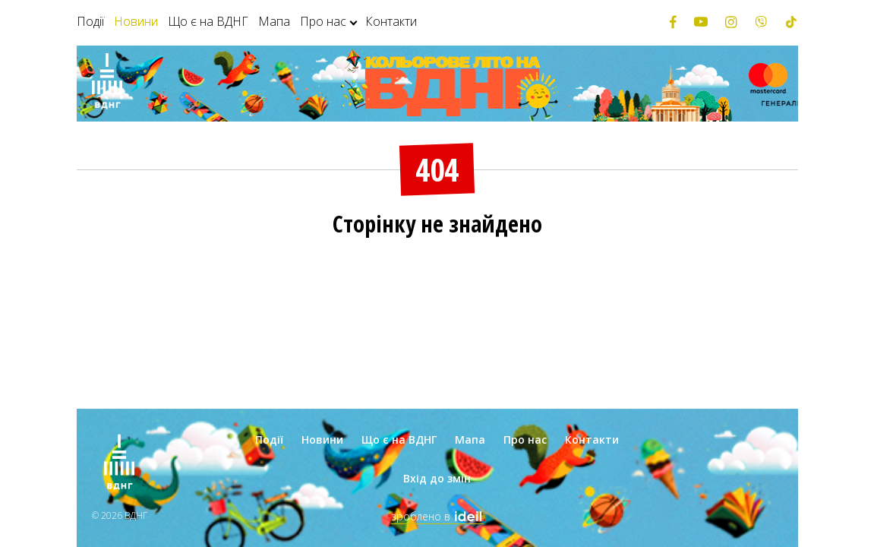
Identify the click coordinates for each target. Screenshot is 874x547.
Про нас (323, 21)
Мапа (274, 21)
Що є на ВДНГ (208, 21)
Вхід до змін (437, 478)
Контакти (391, 21)
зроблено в (437, 516)
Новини (136, 21)
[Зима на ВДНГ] (107, 83)
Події (90, 21)
